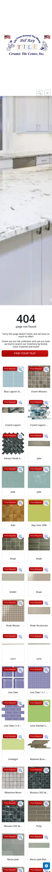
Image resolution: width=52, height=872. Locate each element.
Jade (39, 458)
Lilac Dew (13, 692)
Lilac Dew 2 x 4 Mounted (13, 725)
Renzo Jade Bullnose (39, 859)
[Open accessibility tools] (46, 865)
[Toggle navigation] (47, 93)
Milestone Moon (13, 792)
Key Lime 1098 (38, 525)
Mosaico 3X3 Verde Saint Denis (39, 792)
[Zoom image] (20, 369)
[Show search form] (39, 93)
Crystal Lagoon (13, 425)
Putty (39, 826)
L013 (13, 658)
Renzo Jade (13, 859)
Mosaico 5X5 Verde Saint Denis (13, 826)
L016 (38, 658)
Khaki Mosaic (13, 625)
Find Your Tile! (25, 353)
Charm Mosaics (39, 391)
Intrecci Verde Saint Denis (13, 458)
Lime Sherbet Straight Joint (39, 725)
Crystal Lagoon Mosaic (39, 425)
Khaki (13, 558)
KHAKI (13, 592)
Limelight (13, 759)
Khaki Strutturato (39, 625)
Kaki (13, 525)
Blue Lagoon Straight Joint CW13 (13, 391)
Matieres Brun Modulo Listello (39, 759)
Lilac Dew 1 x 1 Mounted (39, 692)
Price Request (10, 368)
